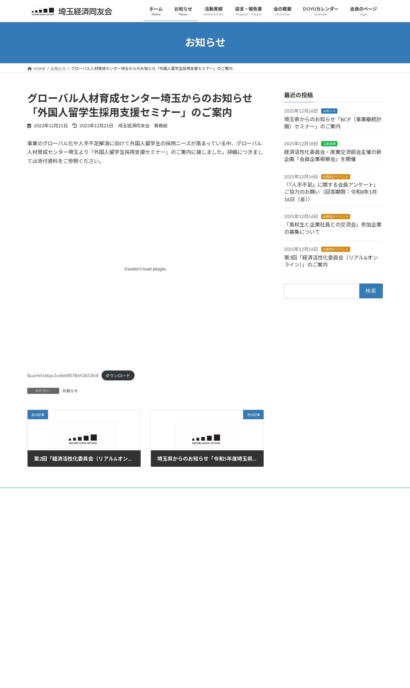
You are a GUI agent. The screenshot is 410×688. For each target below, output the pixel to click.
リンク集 (112, 493)
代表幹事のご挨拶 (168, 531)
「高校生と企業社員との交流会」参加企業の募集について (326, 617)
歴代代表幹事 (164, 575)
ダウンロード (117, 375)
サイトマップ (80, 493)
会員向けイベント (335, 176)
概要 (156, 542)
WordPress (170, 677)
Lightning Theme (203, 677)
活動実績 (329, 144)
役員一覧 (160, 586)
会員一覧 (160, 597)
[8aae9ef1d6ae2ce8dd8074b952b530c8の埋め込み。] (145, 269)
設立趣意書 (162, 553)
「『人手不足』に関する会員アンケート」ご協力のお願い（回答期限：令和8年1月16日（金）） (331, 192)
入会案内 (160, 609)
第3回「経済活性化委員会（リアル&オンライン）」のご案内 (328, 637)
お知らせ (70, 390)
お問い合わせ (44, 493)
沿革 (156, 564)
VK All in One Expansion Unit (246, 677)
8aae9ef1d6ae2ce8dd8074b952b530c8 (62, 375)
